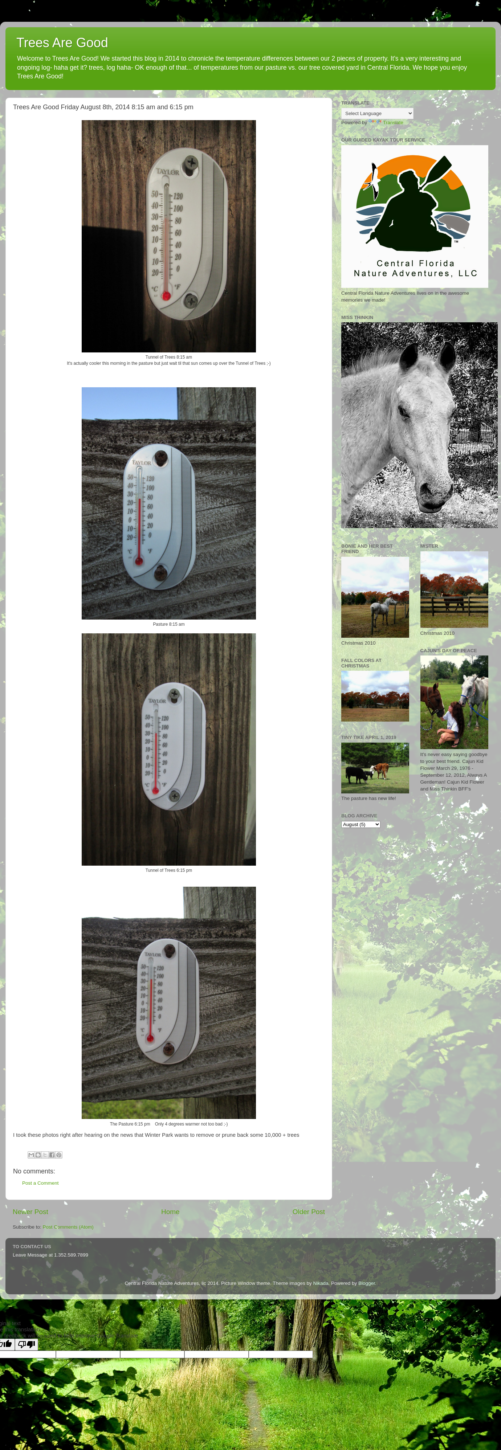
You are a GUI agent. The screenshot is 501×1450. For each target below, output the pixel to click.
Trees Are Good (62, 42)
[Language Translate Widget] (377, 113)
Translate (385, 122)
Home (170, 1212)
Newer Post (30, 1212)
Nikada (320, 1283)
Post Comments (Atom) (68, 1227)
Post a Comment (40, 1183)
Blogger (366, 1283)
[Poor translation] (26, 1345)
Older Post (309, 1212)
